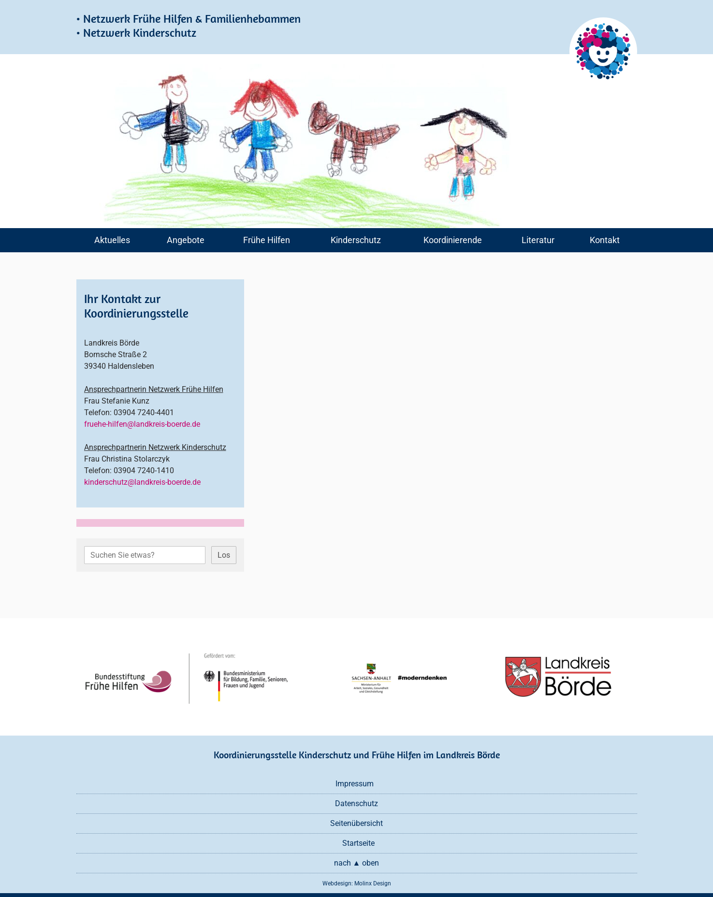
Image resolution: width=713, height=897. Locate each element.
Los (224, 555)
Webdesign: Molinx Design (356, 883)
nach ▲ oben (356, 863)
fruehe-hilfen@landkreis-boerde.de (142, 424)
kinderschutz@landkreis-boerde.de (142, 482)
